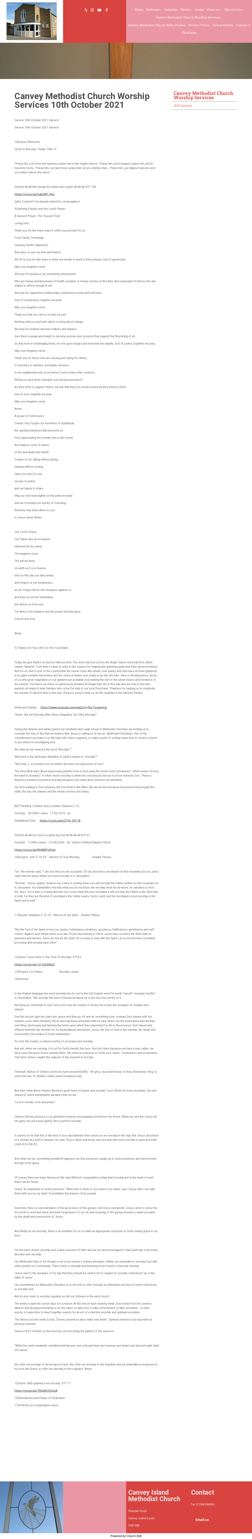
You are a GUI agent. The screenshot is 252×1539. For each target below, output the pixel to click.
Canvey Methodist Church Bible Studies (156, 25)
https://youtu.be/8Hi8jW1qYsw (34, 850)
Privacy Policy (199, 25)
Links (199, 9)
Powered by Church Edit (126, 1536)
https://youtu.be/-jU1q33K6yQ (34, 964)
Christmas (189, 32)
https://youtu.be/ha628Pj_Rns (34, 194)
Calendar (171, 9)
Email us (202, 1519)
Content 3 (243, 25)
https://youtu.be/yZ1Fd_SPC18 (60, 821)
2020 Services (183, 106)
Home (139, 9)
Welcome (153, 9)
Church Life (232, 9)
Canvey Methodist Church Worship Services (188, 17)
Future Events (223, 25)
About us (212, 9)
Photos (185, 9)
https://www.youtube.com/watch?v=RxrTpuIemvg (73, 707)
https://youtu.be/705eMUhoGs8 (35, 1391)
